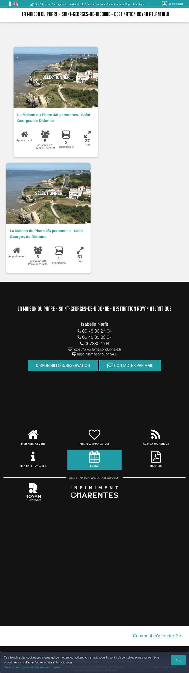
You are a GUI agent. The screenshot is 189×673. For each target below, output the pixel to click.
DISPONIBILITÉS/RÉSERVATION (63, 365)
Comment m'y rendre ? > (157, 635)
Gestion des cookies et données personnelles (32, 667)
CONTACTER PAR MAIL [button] (130, 365)
